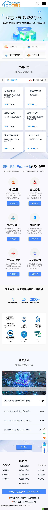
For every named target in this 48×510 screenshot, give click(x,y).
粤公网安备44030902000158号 (24, 502)
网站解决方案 (24, 466)
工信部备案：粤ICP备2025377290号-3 (24, 498)
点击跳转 (24, 447)
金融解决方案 (24, 474)
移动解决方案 (24, 483)
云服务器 (5, 470)
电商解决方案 (24, 479)
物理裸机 (5, 474)
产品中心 (41, 479)
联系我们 (41, 474)
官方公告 (41, 470)
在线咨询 (13, 203)
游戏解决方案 (24, 470)
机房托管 (5, 479)
